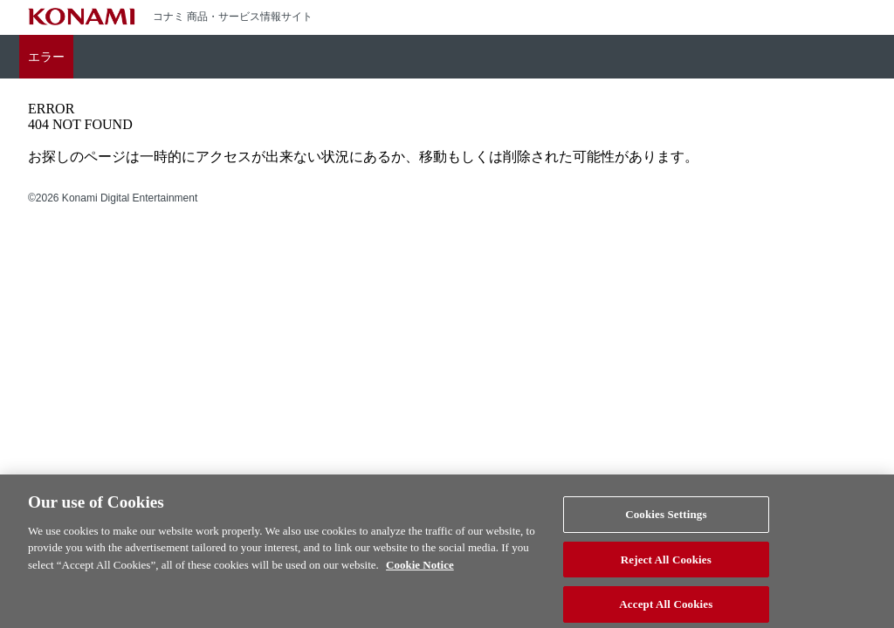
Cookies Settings (665, 520)
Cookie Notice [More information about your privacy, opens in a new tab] (420, 570)
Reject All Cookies (666, 565)
